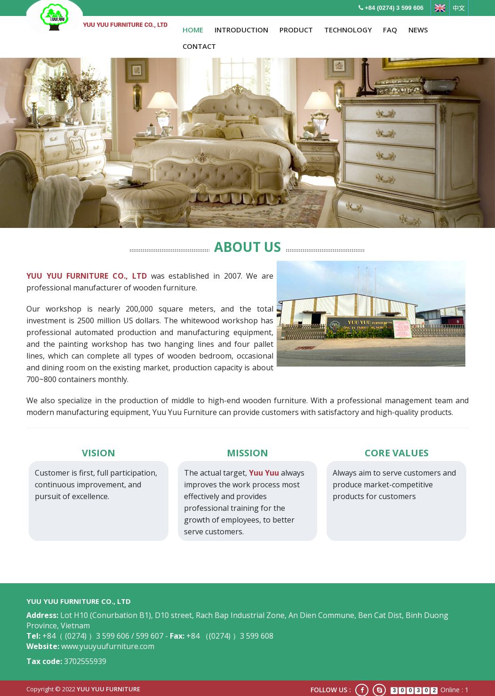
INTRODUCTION (241, 29)
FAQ (390, 29)
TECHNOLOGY (348, 29)
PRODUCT (296, 29)
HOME (193, 29)
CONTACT (199, 46)
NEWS (418, 29)
